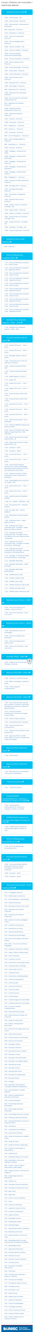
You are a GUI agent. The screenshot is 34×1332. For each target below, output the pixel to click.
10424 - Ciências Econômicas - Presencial (16, 59)
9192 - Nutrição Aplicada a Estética (15, 1252)
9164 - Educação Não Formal (13, 1071)
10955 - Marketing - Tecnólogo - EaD (15, 227)
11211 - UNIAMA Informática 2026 (14, 588)
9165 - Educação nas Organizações (14, 1074)
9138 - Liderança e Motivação (13, 1205)
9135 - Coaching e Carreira (12, 959)
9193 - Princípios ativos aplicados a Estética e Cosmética (15, 1275)
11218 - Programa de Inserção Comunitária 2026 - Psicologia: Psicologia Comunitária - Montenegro (16, 543)
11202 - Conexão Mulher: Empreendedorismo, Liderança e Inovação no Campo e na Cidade (14, 807)
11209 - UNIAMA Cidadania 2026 (14, 578)
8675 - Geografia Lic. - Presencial (14, 125)
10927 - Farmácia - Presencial (13, 119)
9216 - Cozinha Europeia (11, 989)
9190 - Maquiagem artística (12, 1218)
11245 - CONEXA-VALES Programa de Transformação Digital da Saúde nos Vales (15, 828)
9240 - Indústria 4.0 (10, 1181)
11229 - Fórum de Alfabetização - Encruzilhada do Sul (14, 847)
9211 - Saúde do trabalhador (13, 1300)
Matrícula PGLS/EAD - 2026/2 (18, 697)
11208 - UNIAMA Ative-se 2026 (13, 574)
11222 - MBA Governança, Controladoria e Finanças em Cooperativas (16, 772)
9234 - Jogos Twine (10, 1191)
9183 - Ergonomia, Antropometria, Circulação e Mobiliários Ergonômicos (15, 1085)
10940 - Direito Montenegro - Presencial (16, 67)
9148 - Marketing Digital (11, 1225)
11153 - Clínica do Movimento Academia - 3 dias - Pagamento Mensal (17, 289)
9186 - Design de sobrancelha (13, 1020)
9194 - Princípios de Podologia (13, 1279)
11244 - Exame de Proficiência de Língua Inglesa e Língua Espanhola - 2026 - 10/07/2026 (16, 432)
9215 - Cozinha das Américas (13, 986)
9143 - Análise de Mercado (12, 903)
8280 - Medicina (9, 246)
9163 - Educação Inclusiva (12, 1068)
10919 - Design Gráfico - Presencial (14, 210)
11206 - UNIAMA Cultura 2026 (13, 581)
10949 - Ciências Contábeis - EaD (14, 47)
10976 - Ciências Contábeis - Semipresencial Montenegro (13, 54)
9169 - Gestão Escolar (10, 1153)
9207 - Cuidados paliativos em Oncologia (16, 1003)
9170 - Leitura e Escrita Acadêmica (14, 1198)
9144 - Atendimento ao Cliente (13, 928)
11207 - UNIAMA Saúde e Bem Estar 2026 (16, 591)
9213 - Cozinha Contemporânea (14, 979)
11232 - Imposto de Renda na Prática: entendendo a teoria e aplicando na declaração (15, 475)
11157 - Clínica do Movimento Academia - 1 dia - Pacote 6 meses (17, 263)
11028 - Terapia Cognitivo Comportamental (12, 687)
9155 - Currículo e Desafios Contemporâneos (12, 1007)
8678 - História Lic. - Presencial (13, 129)
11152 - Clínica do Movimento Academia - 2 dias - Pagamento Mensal (17, 279)
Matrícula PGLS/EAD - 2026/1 (18, 672)
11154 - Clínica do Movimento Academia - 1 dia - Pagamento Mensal (17, 269)
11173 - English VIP (10, 380)
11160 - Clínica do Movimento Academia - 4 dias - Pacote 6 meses (17, 295)
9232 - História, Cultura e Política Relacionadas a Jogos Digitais (14, 1166)
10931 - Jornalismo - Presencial (13, 132)
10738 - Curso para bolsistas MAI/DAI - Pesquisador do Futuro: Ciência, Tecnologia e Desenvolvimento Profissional (16, 867)
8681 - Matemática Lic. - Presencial (14, 144)
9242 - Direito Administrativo (13, 1034)
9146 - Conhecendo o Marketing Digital (16, 976)
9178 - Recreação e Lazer (11, 1290)
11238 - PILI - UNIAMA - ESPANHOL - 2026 (16, 501)
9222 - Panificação (9, 1271)
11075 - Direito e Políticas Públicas (14, 718)
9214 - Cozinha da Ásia (11, 983)
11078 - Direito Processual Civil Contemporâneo (13, 726)
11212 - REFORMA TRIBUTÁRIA (13, 561)
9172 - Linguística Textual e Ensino (14, 1208)
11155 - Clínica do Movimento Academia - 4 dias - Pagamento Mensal (17, 300)
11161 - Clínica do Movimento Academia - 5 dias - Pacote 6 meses (17, 305)
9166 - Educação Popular (11, 1078)
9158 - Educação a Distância (12, 1047)
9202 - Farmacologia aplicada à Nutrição (16, 1114)
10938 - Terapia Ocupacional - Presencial (16, 230)
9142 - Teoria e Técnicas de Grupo (14, 1310)
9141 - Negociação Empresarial (13, 1249)
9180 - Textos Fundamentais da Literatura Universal (13, 1317)
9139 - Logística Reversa (11, 1215)
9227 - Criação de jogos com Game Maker (16, 1000)
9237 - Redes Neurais (10, 1293)
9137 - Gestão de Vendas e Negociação (16, 1145)
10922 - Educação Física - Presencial (15, 83)
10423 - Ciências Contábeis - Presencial (16, 50)
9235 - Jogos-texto (9, 1194)
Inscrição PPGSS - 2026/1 (16, 656)
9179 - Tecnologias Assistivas (13, 1307)
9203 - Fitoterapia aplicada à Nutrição (15, 1117)
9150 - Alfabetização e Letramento (14, 896)
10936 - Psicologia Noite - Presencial (15, 186)
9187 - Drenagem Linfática (12, 1044)
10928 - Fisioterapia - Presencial (14, 122)
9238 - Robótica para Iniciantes (13, 1296)
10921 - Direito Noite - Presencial (14, 71)
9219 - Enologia (9, 1081)
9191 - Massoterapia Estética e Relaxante (16, 1228)
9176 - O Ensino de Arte (11, 1262)
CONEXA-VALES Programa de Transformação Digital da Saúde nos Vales (16, 819)
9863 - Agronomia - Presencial (13, 29)
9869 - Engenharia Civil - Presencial (15, 89)
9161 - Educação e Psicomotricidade (15, 1058)
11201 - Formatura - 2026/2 (12, 451)
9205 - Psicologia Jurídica (11, 1286)
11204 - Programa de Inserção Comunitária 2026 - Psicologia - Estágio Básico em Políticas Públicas (16, 527)
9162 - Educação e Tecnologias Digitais (16, 1061)
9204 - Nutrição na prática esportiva (15, 1259)
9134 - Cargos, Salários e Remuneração (16, 952)
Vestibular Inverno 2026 (16, 12)
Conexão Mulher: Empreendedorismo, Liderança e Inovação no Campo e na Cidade (15, 798)
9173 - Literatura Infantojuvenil (13, 1211)
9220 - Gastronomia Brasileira (13, 1133)
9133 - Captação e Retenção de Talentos (16, 949)
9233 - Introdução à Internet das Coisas (16, 1188)
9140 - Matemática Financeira (13, 1232)
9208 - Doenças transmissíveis (13, 1041)
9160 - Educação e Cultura (12, 1054)
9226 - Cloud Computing (11, 956)
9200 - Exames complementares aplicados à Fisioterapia (14, 1096)
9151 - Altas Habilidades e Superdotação (16, 899)
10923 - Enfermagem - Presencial (14, 86)
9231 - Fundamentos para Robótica (15, 1129)
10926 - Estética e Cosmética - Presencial (16, 213)
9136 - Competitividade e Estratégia (15, 966)
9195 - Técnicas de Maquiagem (13, 1303)
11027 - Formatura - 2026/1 (12, 447)
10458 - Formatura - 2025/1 (12, 873)
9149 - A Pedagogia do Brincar (13, 892)
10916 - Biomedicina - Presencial (14, 33)
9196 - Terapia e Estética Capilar (14, 1313)
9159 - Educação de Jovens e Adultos (15, 1051)
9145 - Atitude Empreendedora (13, 932)
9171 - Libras (8, 1201)
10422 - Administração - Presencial (14, 21)
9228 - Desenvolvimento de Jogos (14, 1012)
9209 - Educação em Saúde (12, 1064)
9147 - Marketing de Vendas (12, 1221)
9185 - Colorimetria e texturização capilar (16, 962)
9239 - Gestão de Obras (11, 1141)
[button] (29, 661)
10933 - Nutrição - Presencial (13, 148)
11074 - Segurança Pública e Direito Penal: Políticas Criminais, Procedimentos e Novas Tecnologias (16, 737)
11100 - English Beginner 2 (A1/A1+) (15, 376)
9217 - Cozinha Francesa (11, 993)
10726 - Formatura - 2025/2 (12, 876)
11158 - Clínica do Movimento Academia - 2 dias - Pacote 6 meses (17, 274)
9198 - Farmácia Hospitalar (12, 1100)
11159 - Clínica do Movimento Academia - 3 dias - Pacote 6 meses (17, 284)
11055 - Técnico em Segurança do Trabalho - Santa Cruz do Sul (14, 608)
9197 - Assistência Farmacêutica (14, 925)
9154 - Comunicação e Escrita (13, 969)
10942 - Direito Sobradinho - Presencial (16, 74)
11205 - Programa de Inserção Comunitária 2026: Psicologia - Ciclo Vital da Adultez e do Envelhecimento (16, 550)
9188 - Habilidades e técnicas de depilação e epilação (14, 1161)
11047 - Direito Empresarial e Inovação (16, 722)
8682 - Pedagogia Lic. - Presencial (14, 177)
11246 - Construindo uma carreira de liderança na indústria (15, 362)
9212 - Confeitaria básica (11, 973)
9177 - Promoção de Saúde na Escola (15, 1283)
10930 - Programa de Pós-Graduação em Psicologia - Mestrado (16, 663)
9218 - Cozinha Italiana (11, 996)
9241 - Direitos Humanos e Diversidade (16, 1037)
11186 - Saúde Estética (11, 755)
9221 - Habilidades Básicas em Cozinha (16, 1157)
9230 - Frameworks (10, 1126)
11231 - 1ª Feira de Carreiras (13, 787)
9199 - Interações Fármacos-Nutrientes (16, 1184)
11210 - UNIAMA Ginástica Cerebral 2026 (16, 585)
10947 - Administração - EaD (13, 17)
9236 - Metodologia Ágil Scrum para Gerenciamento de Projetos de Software (16, 1241)
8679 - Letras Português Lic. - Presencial (16, 136)
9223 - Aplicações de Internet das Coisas (16, 906)
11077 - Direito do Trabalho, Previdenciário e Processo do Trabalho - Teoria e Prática (16, 713)
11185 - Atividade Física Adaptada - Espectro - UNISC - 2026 (15, 328)
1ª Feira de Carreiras (15, 782)
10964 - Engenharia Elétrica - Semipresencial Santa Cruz (13, 109)
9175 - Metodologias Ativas (12, 1245)
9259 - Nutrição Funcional (12, 1256)
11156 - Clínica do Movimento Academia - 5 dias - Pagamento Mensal (17, 310)
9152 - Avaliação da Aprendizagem (14, 935)
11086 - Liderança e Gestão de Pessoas (16, 678)
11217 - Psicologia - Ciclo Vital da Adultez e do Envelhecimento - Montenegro (16, 556)
